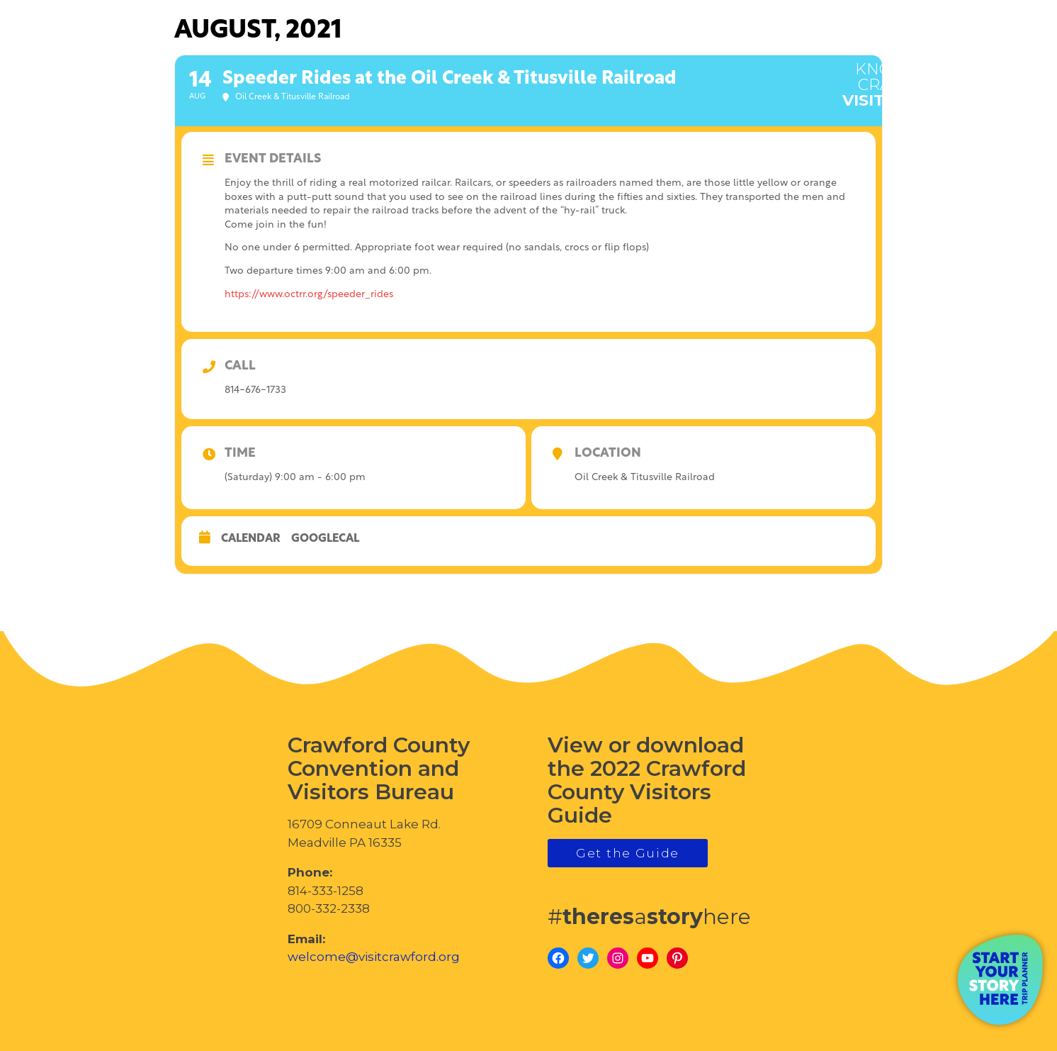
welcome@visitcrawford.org (374, 957)
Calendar (251, 539)
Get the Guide (627, 853)
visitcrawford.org (933, 77)
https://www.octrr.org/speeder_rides (309, 294)
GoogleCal (325, 539)
